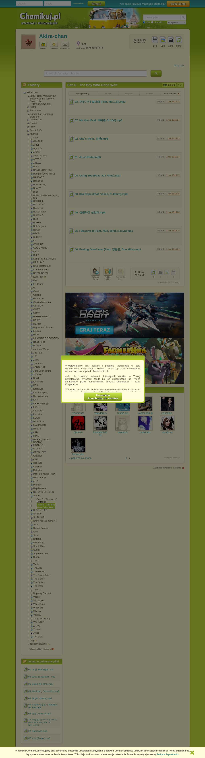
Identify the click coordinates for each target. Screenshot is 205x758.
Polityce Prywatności (168, 754)
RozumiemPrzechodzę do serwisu (103, 397)
